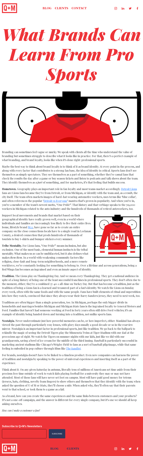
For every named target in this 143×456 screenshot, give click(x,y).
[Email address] (24, 433)
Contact (79, 8)
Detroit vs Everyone (55, 201)
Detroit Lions (129, 189)
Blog (47, 8)
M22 (30, 227)
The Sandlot (73, 348)
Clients (61, 8)
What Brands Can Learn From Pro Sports (71, 54)
